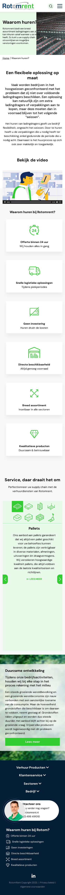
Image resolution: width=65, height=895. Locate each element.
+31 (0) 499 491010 (29, 816)
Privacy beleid (47, 882)
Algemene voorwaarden (32, 886)
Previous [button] (5, 579)
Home (6, 58)
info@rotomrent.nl (29, 812)
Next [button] (59, 579)
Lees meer (35, 579)
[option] (17, 506)
